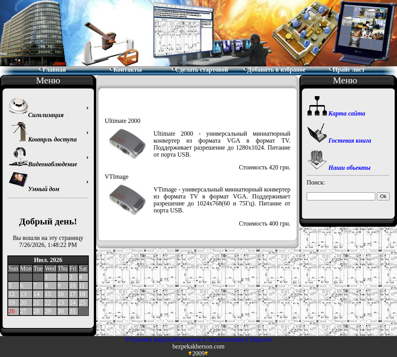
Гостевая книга (339, 140)
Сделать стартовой (199, 69)
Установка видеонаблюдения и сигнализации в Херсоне (198, 339)
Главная (52, 69)
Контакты (125, 69)
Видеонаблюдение (43, 157)
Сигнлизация (36, 108)
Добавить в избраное (274, 69)
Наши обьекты (339, 167)
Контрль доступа (43, 132)
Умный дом (34, 182)
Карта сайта (336, 113)
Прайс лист (346, 69)
